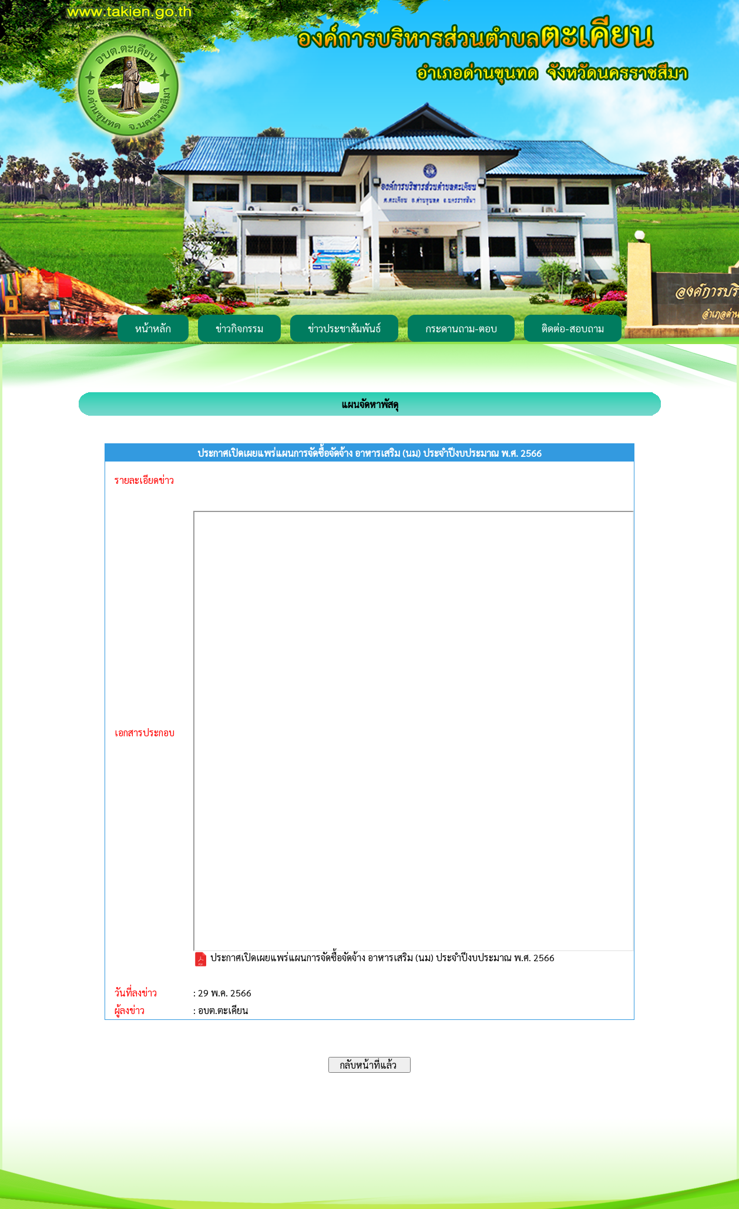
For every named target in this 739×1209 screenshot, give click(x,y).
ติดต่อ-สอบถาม (573, 328)
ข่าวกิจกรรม (239, 328)
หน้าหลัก (153, 328)
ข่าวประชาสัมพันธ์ (344, 328)
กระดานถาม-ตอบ (461, 328)
